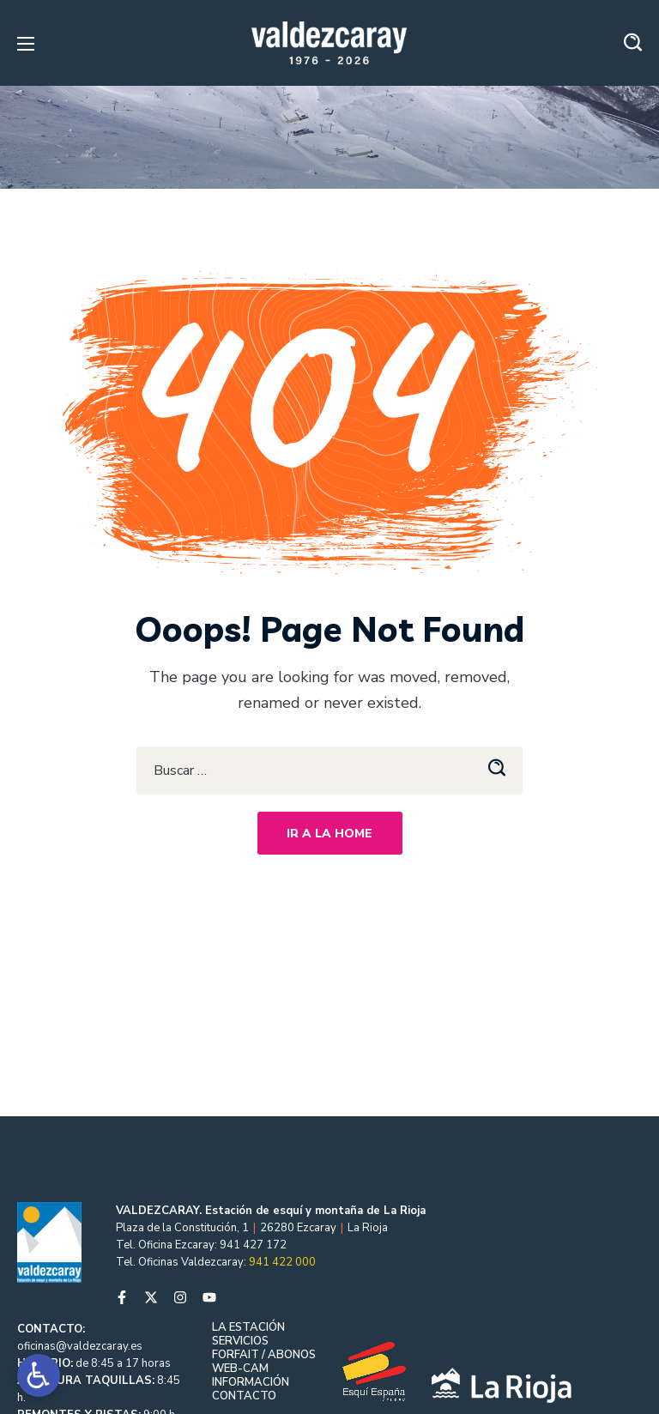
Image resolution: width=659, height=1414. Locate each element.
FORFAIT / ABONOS (264, 1355)
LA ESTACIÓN (248, 1327)
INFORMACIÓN (250, 1382)
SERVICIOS (240, 1341)
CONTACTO (244, 1396)
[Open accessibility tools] (38, 1375)
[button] (633, 43)
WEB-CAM (240, 1368)
